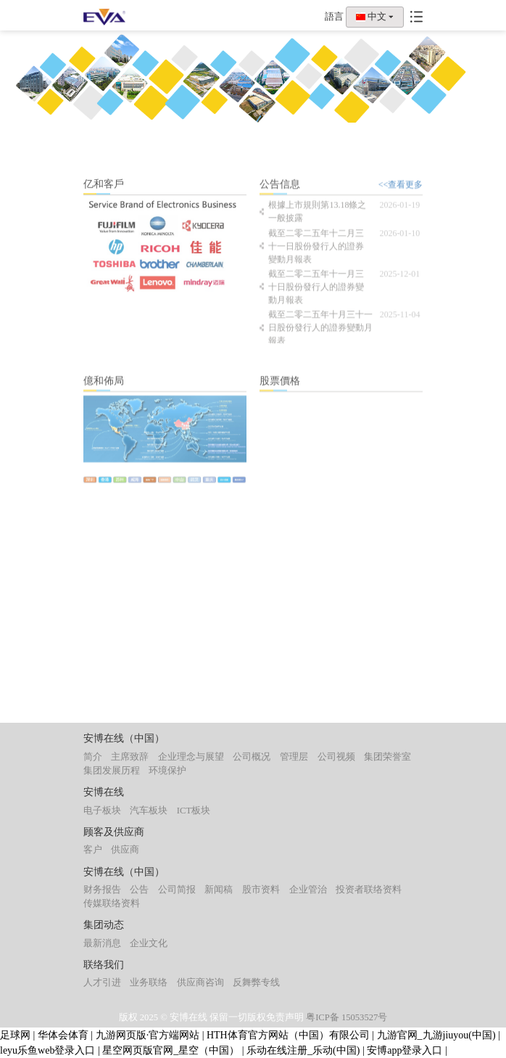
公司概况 (251, 757)
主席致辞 (130, 757)
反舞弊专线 (256, 982)
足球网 (15, 1035)
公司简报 (177, 890)
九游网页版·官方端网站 (148, 1035)
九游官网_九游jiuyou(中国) (436, 1035)
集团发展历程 (111, 771)
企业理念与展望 (191, 757)
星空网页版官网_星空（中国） (170, 1050)
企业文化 (148, 943)
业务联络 (148, 982)
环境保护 (167, 771)
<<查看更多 (400, 191)
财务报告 (102, 890)
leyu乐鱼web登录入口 (47, 1050)
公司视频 (336, 757)
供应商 (125, 850)
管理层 (294, 757)
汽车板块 (148, 810)
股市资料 (261, 890)
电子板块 (102, 810)
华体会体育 (63, 1035)
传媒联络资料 (111, 903)
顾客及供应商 (113, 832)
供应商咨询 (200, 982)
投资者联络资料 (369, 890)
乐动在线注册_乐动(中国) (303, 1050)
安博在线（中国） (124, 738)
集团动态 (103, 924)
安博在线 (103, 792)
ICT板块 (193, 810)
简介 (92, 757)
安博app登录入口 (404, 1050)
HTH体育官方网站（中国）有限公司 (288, 1035)
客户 (92, 850)
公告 (139, 890)
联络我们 (103, 964)
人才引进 (102, 982)
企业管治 (308, 890)
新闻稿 (218, 890)
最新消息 (102, 943)
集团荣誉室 (387, 757)
